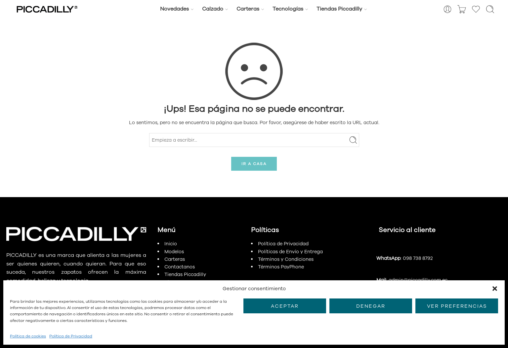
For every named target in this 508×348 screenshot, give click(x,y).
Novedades (174, 9)
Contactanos (179, 266)
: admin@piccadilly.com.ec (411, 280)
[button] (494, 288)
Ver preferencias (457, 306)
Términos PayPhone (281, 266)
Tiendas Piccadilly (339, 9)
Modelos (174, 251)
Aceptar (285, 306)
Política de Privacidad (70, 336)
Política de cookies (28, 336)
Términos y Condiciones (286, 259)
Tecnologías (288, 9)
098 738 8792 (418, 258)
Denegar (370, 306)
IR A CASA (254, 163)
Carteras (247, 9)
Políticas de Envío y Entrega (290, 251)
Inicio (170, 243)
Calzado (212, 9)
